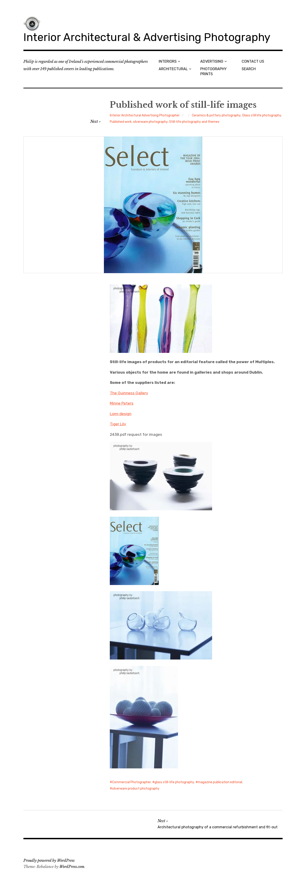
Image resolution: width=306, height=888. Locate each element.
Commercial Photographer (131, 782)
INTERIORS (168, 61)
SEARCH (249, 69)
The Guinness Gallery (129, 393)
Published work (121, 122)
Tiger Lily (118, 424)
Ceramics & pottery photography (216, 115)
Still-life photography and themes (194, 122)
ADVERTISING (211, 61)
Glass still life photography (261, 115)
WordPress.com (71, 866)
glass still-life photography (174, 782)
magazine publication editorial (220, 782)
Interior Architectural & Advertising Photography (146, 37)
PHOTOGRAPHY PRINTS (213, 71)
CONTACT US (253, 61)
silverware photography (150, 122)
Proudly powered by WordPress (49, 860)
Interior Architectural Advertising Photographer (145, 115)
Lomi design (120, 413)
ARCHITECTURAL (173, 69)
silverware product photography (135, 788)
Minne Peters (121, 403)
